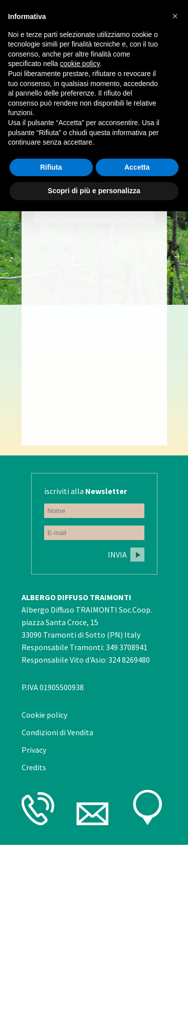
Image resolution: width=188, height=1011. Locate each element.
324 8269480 (129, 660)
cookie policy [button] (80, 64)
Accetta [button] (137, 167)
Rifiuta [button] (51, 167)
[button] (175, 16)
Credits (34, 767)
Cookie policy (44, 715)
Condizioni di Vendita (57, 732)
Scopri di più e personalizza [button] (94, 191)
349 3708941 (126, 647)
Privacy (34, 750)
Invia (117, 555)
